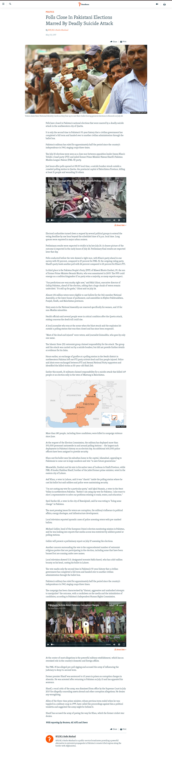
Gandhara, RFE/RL (58, 184)
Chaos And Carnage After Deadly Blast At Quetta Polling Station (78, 181)
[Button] (113, 41)
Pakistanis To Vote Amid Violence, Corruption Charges (73, 605)
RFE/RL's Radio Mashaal (58, 30)
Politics (50, 12)
